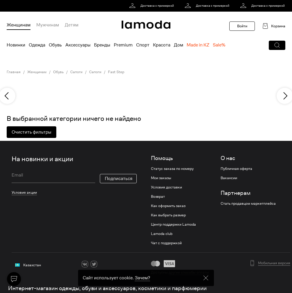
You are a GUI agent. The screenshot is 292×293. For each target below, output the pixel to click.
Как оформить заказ (168, 206)
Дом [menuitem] (178, 45)
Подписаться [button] (118, 178)
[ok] (103, 264)
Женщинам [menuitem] (18, 25)
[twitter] (94, 264)
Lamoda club (161, 233)
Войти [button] (242, 26)
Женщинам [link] (36, 72)
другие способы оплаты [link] (189, 272)
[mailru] (121, 264)
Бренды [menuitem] (102, 45)
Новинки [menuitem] (16, 45)
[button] (277, 45)
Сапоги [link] (76, 72)
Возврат (158, 196)
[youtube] (112, 264)
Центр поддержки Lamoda (173, 224)
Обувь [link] (58, 72)
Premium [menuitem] (123, 45)
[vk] (85, 264)
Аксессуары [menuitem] (78, 45)
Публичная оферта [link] (236, 168)
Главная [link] (14, 72)
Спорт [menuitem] (142, 45)
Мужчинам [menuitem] (47, 25)
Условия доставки (166, 187)
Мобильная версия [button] (274, 263)
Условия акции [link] (24, 192)
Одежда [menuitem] (37, 45)
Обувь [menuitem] (55, 45)
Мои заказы (161, 178)
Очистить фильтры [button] (31, 132)
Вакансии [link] (229, 178)
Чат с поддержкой (166, 243)
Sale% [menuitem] (219, 45)
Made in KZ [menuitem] (198, 45)
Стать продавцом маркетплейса (248, 203)
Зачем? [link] (142, 288)
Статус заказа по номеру (172, 168)
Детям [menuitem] (71, 25)
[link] (152, 6)
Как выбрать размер (168, 215)
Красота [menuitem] (161, 45)
